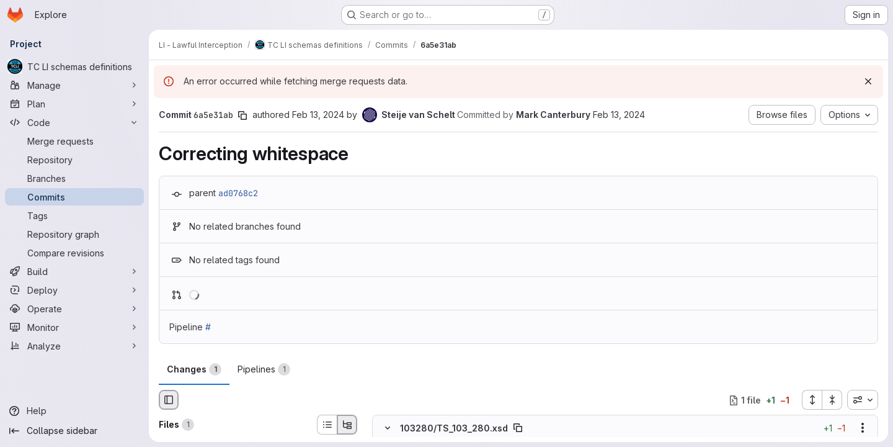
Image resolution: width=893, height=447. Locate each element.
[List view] (327, 425)
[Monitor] (74, 327)
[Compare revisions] (74, 252)
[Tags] (74, 215)
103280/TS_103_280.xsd (454, 428)
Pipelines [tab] (264, 369)
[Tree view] (347, 425)
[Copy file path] (517, 428)
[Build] (74, 271)
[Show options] (862, 428)
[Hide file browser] (169, 400)
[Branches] (74, 178)
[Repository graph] (74, 234)
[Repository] (74, 159)
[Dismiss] (868, 81)
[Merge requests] (74, 141)
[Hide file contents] (387, 428)
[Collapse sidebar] (74, 431)
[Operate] (74, 308)
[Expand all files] (812, 400)
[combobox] (862, 400)
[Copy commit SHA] (242, 115)
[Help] (74, 411)
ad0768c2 (238, 193)
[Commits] (74, 196)
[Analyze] (74, 345)
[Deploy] (74, 290)
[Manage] (74, 85)
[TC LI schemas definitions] (74, 66)
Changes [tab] (194, 369)
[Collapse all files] (832, 400)
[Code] (74, 122)
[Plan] (74, 103)
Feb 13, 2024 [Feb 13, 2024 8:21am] (318, 114)
